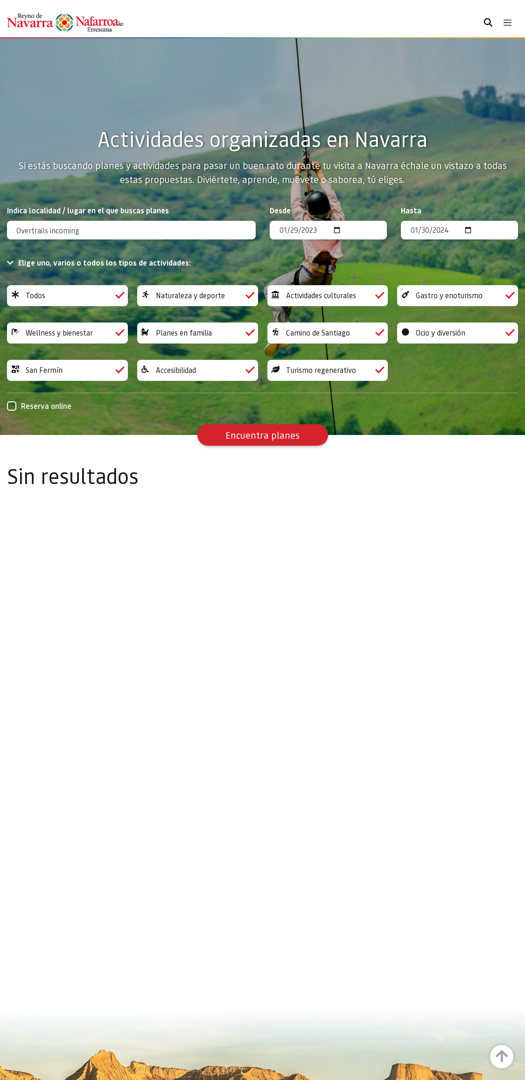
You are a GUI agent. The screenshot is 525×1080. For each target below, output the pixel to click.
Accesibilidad (197, 370)
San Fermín (67, 370)
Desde (280, 210)
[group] (67, 295)
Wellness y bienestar (67, 333)
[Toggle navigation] (507, 22)
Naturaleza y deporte (197, 295)
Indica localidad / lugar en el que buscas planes (88, 210)
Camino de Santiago (327, 333)
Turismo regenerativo (327, 370)
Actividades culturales (327, 295)
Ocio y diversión (457, 333)
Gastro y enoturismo (457, 295)
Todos (67, 295)
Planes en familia (197, 333)
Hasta (411, 210)
